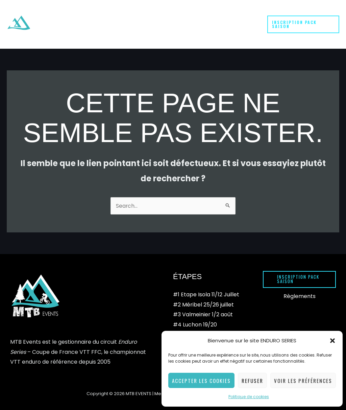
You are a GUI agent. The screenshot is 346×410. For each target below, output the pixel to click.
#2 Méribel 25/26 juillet (203, 291)
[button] (332, 340)
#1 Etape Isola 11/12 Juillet (206, 281)
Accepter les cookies (201, 380)
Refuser (252, 380)
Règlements (299, 283)
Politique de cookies (248, 397)
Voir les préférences (303, 380)
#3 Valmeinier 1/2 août (203, 301)
